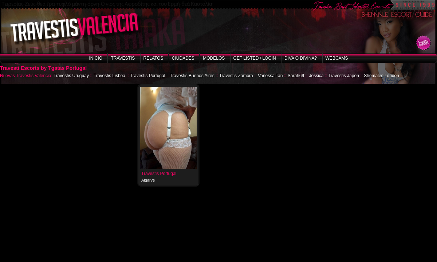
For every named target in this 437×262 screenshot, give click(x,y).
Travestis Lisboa (109, 75)
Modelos (214, 58)
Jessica (316, 75)
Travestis (123, 58)
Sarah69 (296, 75)
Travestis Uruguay (71, 75)
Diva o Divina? (300, 58)
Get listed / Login (254, 58)
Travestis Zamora (236, 75)
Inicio (95, 58)
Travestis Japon (343, 75)
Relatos (153, 58)
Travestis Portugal (147, 75)
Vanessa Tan (270, 75)
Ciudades (183, 58)
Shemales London (381, 75)
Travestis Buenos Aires (192, 75)
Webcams (337, 58)
